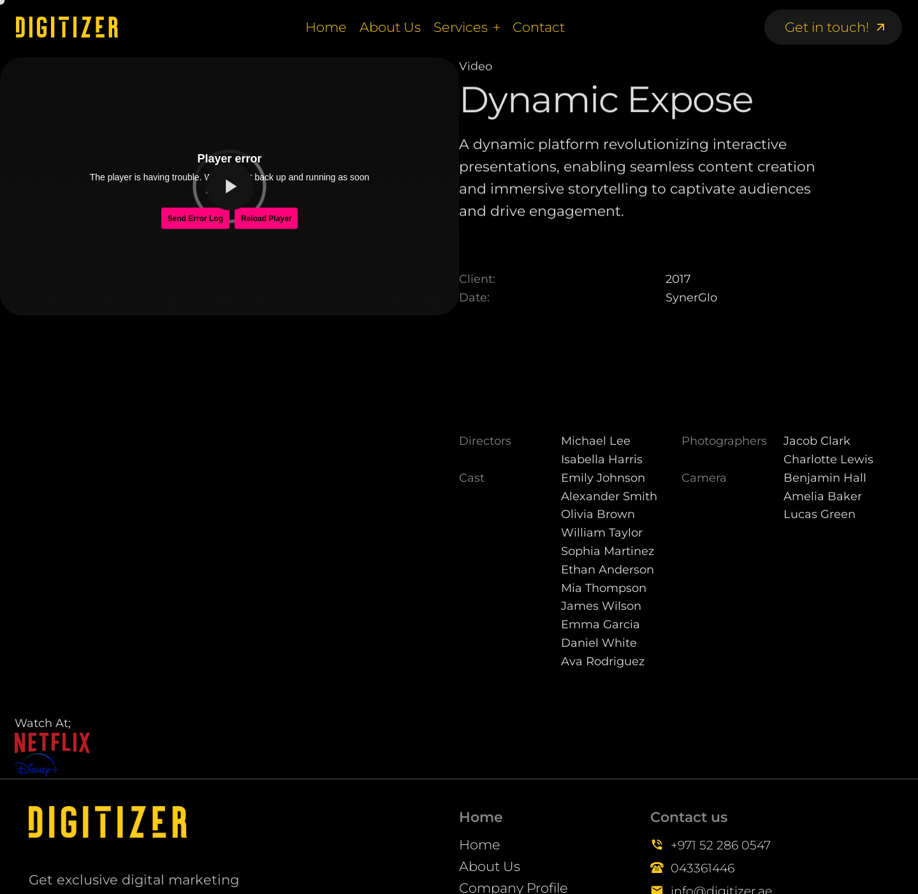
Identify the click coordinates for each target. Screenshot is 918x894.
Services (460, 27)
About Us (390, 27)
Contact (539, 27)
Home (326, 27)
